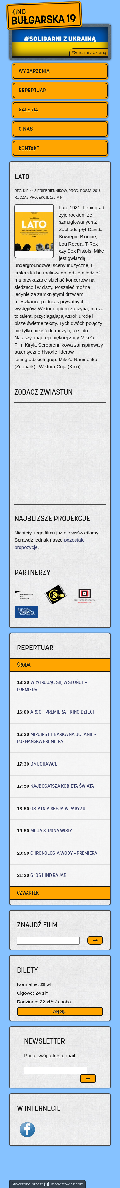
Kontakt (29, 148)
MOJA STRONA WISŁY (51, 830)
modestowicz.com (64, 1184)
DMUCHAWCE (44, 764)
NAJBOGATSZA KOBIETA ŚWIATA (62, 786)
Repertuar (32, 90)
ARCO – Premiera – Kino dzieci (62, 712)
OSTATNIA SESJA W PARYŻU (57, 808)
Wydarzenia (34, 71)
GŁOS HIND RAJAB (48, 875)
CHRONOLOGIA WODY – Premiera (63, 853)
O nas (26, 129)
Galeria (28, 109)
